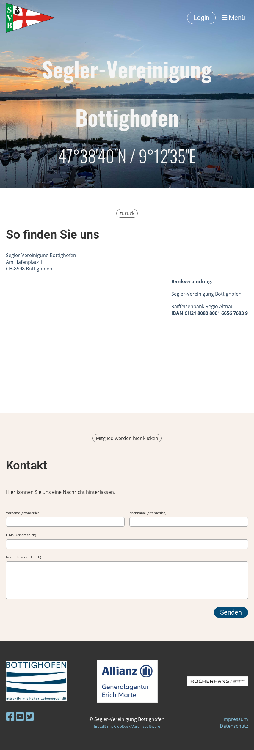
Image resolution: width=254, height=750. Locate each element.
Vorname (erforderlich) (23, 512)
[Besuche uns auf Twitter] (30, 716)
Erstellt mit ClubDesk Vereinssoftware (127, 726)
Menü (233, 17)
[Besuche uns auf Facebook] (10, 716)
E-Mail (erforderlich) (21, 534)
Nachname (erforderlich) (147, 512)
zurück (127, 213)
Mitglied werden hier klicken (127, 438)
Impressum (235, 719)
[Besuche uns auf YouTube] (20, 716)
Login (201, 17)
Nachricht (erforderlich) (23, 557)
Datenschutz (234, 726)
